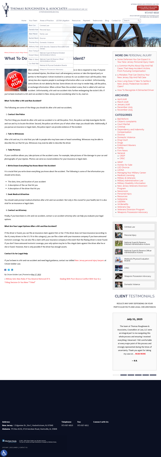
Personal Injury (28, 52)
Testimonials (97, 21)
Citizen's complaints (126, 121)
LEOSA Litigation (62, 21)
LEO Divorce (123, 167)
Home (24, 21)
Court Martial (123, 124)
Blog (107, 21)
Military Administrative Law (130, 180)
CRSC (122, 158)
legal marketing (36, 442)
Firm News (122, 150)
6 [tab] (153, 375)
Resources (76, 21)
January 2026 (123, 104)
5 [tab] (145, 375)
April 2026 (122, 99)
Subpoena (122, 199)
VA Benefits (122, 204)
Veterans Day (123, 207)
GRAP (120, 162)
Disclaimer (14, 447)
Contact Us (116, 21)
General (121, 153)
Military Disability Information (131, 183)
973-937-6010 (152, 12)
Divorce (121, 134)
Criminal (121, 127)
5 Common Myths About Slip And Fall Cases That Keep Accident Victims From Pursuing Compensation (135, 68)
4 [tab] (138, 375)
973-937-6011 (83, 425)
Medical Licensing (126, 175)
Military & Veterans (126, 178)
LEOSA (120, 170)
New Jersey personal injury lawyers (89, 260)
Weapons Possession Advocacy (132, 212)
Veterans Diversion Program (130, 209)
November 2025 (125, 110)
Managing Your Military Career (131, 173)
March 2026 (122, 102)
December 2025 (125, 107)
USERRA (121, 201)
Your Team (33, 21)
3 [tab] (131, 375)
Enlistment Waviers (126, 145)
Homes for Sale (124, 165)
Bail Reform (122, 119)
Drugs (120, 142)
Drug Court (122, 140)
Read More (140, 353)
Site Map (5, 447)
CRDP (122, 156)
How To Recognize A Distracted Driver (135, 90)
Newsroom (122, 191)
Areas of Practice (47, 21)
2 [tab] (123, 375)
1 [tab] (116, 375)
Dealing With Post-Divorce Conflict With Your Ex (80, 279)
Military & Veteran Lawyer (11, 52)
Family (120, 148)
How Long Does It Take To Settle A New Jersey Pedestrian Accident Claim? (134, 84)
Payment (86, 21)
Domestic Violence (126, 137)
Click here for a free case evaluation (147, 8)
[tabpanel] (134, 340)
